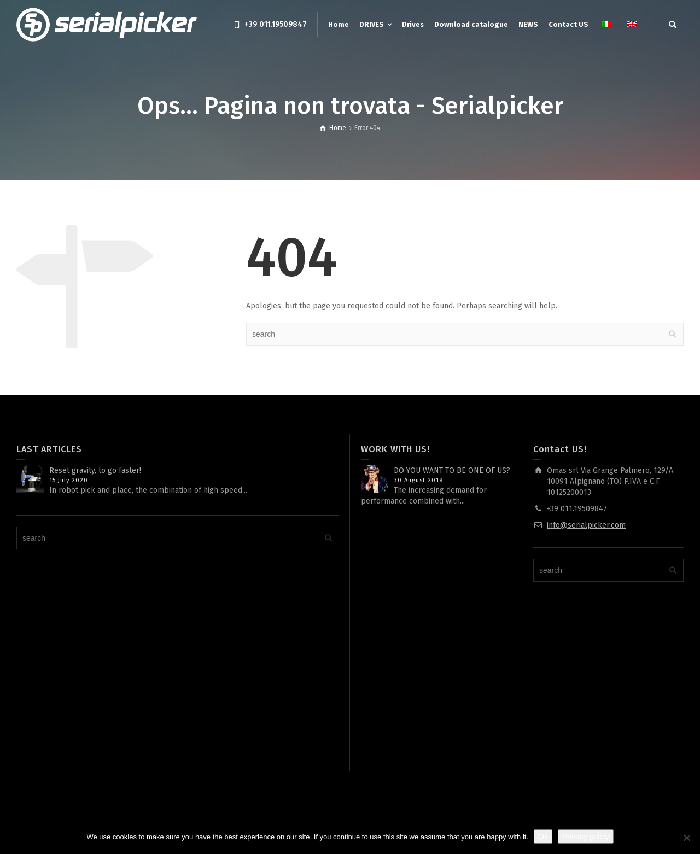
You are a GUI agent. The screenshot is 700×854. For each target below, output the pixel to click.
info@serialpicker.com (586, 525)
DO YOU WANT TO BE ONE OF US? (452, 470)
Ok (543, 836)
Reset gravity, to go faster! (95, 470)
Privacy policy (585, 836)
